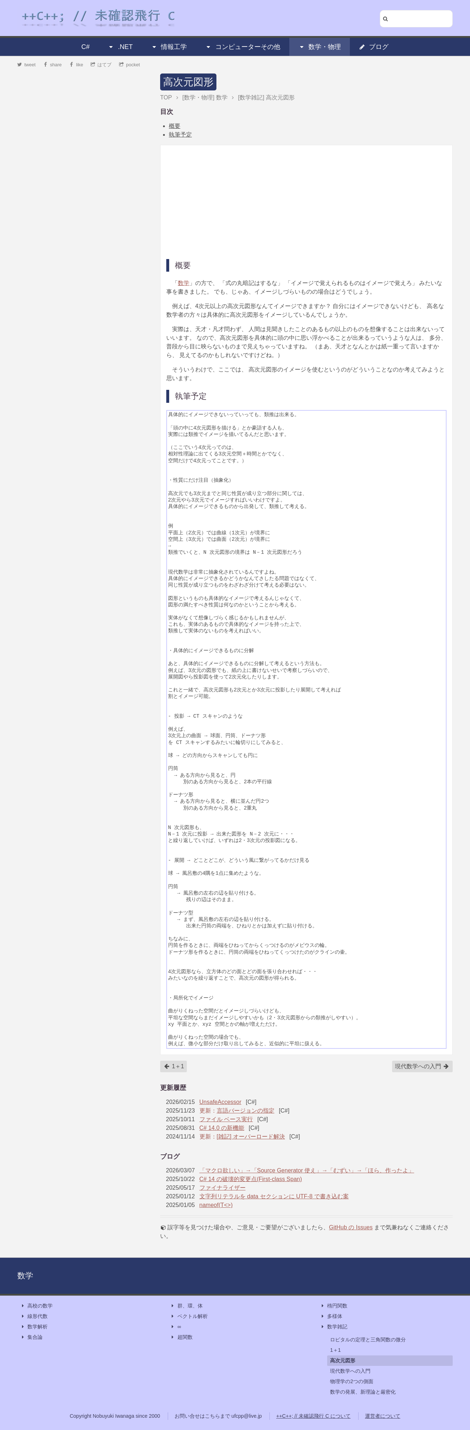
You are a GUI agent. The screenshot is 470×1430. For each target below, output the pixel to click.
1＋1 (174, 1066)
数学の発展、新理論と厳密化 (363, 1392)
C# (86, 46)
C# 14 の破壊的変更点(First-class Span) (250, 1179)
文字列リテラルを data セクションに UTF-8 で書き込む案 (274, 1196)
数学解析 (34, 1327)
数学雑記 (333, 1327)
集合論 (31, 1337)
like (76, 64)
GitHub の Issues (351, 1227)
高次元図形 (188, 82)
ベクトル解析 (189, 1316)
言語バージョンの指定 (245, 1111)
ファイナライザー (222, 1188)
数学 (183, 283)
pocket (129, 64)
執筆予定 (180, 135)
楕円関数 (333, 1306)
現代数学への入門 (422, 1066)
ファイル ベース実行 (226, 1119)
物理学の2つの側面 (351, 1381)
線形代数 (34, 1316)
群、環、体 (186, 1306)
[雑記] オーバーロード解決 (251, 1136)
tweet (26, 64)
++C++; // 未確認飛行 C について (313, 1416)
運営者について (382, 1416)
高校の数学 (36, 1306)
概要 (174, 126)
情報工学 (169, 47)
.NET (120, 47)
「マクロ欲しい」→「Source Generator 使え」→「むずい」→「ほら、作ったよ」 (306, 1170)
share (52, 64)
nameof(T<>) (216, 1205)
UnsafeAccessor (220, 1102)
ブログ (373, 47)
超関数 (181, 1337)
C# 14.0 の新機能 (221, 1128)
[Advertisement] (306, 201)
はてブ (101, 64)
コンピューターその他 (242, 47)
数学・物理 (319, 47)
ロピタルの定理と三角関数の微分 (368, 1339)
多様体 (331, 1316)
